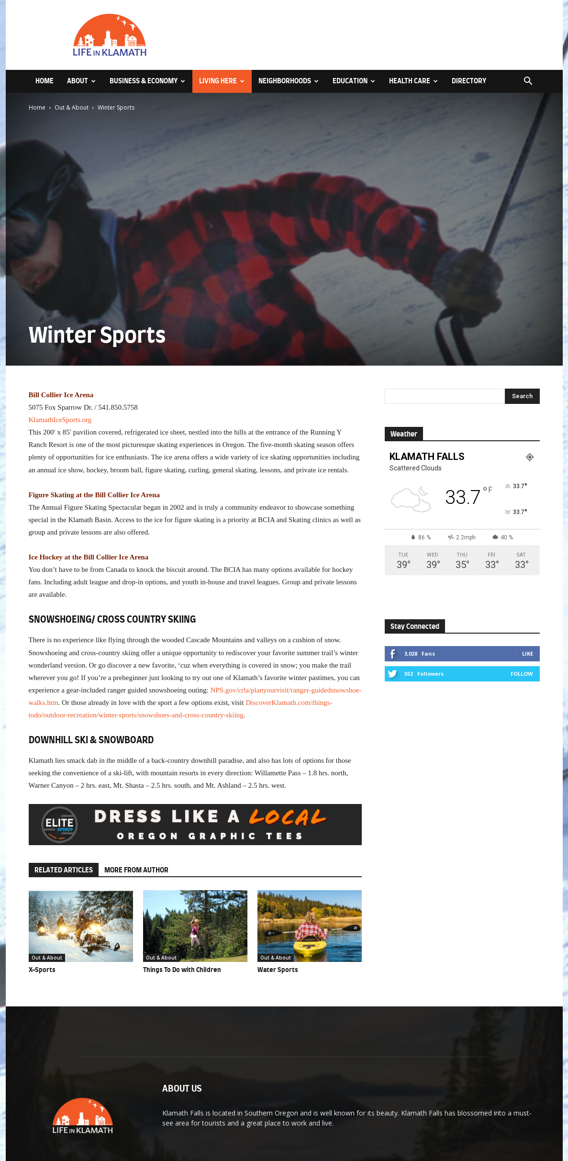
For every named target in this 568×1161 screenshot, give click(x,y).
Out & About (72, 107)
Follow (522, 673)
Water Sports (277, 970)
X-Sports (42, 970)
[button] (528, 82)
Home (44, 81)
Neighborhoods (288, 81)
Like (527, 653)
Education (354, 81)
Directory (469, 81)
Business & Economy (147, 81)
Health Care (413, 81)
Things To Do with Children (182, 970)
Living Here (222, 81)
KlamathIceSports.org (60, 420)
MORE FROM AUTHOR (136, 870)
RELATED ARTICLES (63, 870)
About (81, 81)
